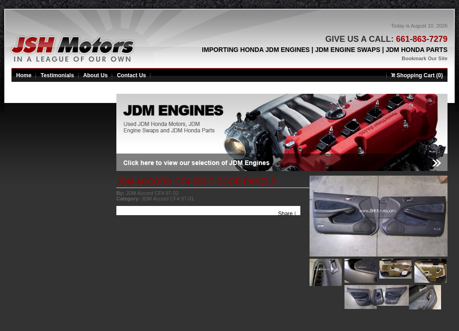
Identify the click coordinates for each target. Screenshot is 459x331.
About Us (95, 75)
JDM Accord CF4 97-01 (167, 198)
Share (285, 214)
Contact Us (131, 75)
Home (23, 75)
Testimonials (57, 75)
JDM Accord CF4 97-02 (152, 193)
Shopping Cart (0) (417, 75)
